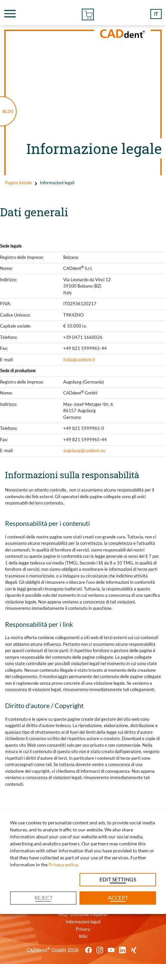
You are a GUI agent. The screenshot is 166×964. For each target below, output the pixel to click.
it (156, 14)
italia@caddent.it (79, 359)
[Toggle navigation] (10, 13)
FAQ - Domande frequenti (83, 914)
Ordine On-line (88, 13)
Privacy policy (63, 864)
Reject (43, 897)
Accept (118, 897)
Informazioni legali (83, 921)
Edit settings (117, 879)
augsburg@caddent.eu (84, 450)
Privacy (83, 929)
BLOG (8, 111)
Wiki (83, 936)
